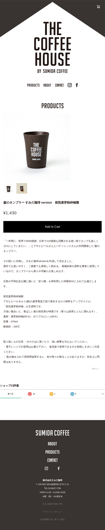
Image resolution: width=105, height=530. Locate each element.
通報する (95, 369)
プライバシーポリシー (53, 512)
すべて (11, 394)
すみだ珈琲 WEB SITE (52, 504)
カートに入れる (52, 227)
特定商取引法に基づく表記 (53, 519)
